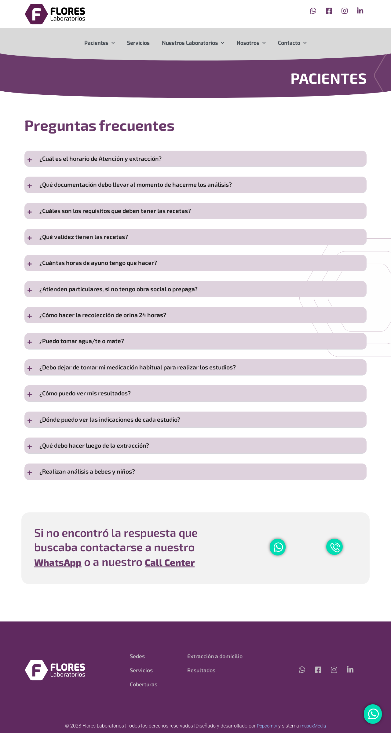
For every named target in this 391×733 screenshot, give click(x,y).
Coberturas (144, 684)
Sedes (137, 656)
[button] (195, 160)
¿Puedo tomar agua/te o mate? (84, 354)
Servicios (138, 43)
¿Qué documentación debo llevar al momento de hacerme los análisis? (142, 187)
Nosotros (251, 43)
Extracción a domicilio (215, 656)
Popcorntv (266, 726)
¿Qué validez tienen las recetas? (86, 243)
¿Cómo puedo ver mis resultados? (88, 409)
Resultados (201, 670)
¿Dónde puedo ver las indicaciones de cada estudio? (114, 437)
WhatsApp (62, 583)
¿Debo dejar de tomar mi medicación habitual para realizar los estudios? (145, 382)
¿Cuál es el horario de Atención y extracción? (104, 159)
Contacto (292, 43)
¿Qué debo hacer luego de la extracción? (98, 465)
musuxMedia (314, 726)
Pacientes (99, 43)
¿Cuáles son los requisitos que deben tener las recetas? (120, 215)
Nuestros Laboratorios (193, 43)
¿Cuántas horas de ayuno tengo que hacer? (102, 270)
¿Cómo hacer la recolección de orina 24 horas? (107, 326)
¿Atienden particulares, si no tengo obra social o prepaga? (124, 298)
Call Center (184, 583)
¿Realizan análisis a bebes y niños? (90, 493)
